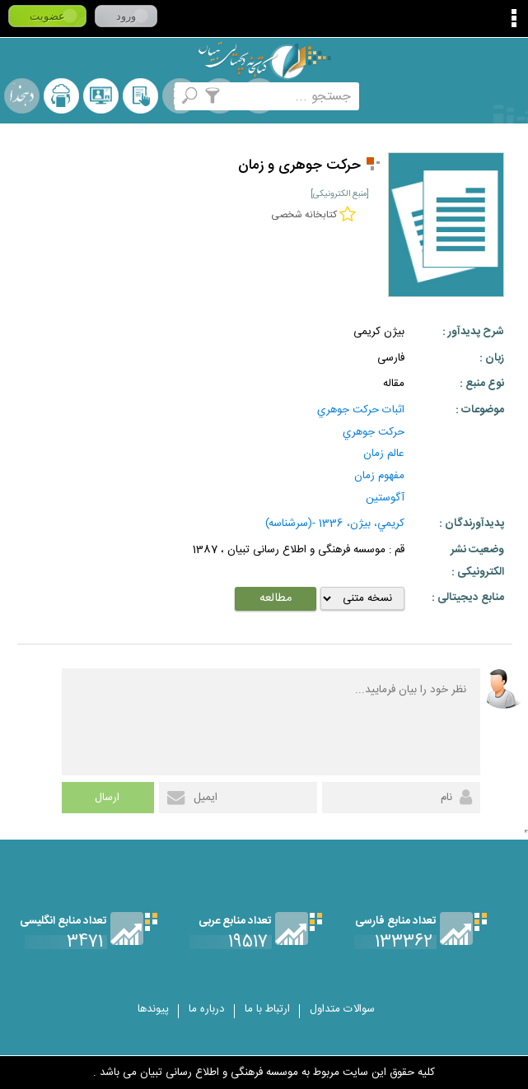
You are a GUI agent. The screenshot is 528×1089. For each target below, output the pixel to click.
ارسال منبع (61, 96)
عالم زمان (383, 453)
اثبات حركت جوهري (360, 410)
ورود (126, 16)
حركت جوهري (373, 432)
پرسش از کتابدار (101, 96)
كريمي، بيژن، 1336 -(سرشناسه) (334, 523)
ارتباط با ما (267, 1009)
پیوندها (153, 1009)
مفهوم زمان (379, 476)
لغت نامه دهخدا (22, 96)
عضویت (47, 16)
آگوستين (385, 498)
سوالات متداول (342, 1009)
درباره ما (207, 1009)
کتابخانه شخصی (140, 96)
